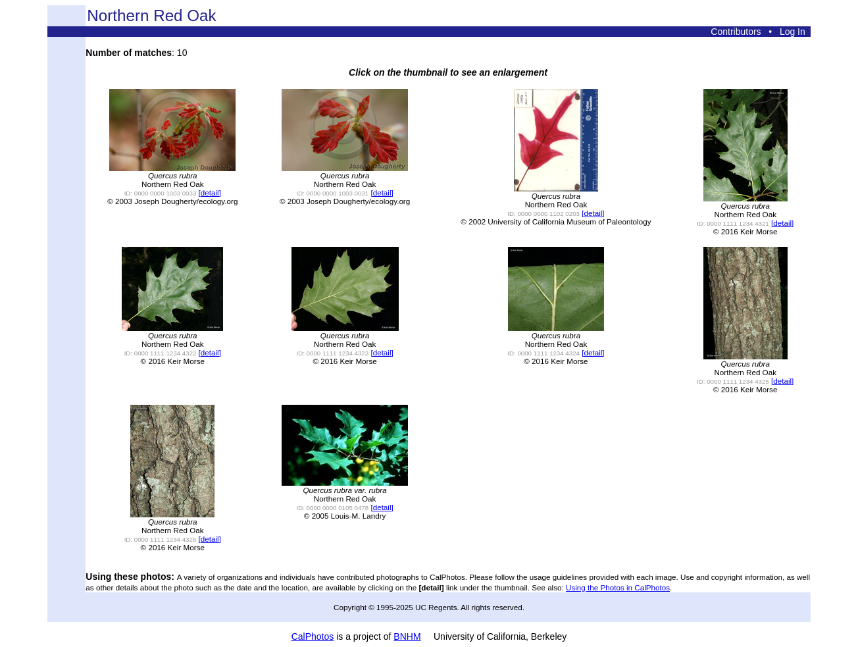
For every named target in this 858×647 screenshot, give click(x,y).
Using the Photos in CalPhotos (618, 587)
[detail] (210, 192)
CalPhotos (312, 636)
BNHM (406, 636)
